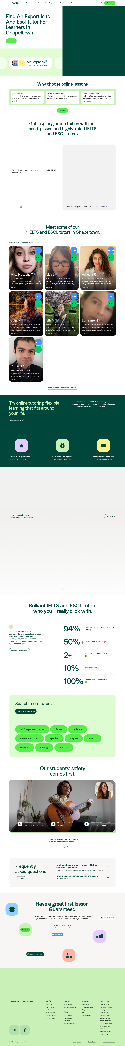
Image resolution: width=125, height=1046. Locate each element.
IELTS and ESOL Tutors (24, 242)
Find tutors (12, 242)
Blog (83, 1010)
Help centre (85, 1004)
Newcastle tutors (105, 1021)
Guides (84, 1012)
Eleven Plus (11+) (29, 738)
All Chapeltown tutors (32, 729)
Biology (44, 747)
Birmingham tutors (106, 1010)
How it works (39, 3)
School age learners (51, 3)
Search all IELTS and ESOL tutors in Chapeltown (62, 387)
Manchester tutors (106, 1007)
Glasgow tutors (105, 1015)
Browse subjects (51, 1015)
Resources (74, 3)
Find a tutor (11, 41)
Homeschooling (50, 1012)
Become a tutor (68, 1015)
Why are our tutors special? (19, 650)
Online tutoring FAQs (70, 1007)
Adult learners (64, 3)
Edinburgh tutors (105, 1031)
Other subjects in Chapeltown (26, 711)
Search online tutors (16, 421)
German (24, 747)
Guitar (58, 729)
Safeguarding (86, 1015)
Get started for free (62, 925)
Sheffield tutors (105, 1026)
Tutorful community (88, 1007)
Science (77, 729)
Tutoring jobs (68, 1018)
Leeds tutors (104, 1012)
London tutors (104, 1004)
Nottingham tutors (106, 1023)
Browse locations (51, 1018)
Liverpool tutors (105, 1018)
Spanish (54, 738)
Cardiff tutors (104, 1034)
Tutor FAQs (67, 1021)
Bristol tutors (104, 1029)
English (74, 738)
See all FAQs (21, 879)
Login (100, 3)
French (92, 738)
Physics (63, 747)
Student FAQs (68, 1004)
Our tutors (29, 3)
